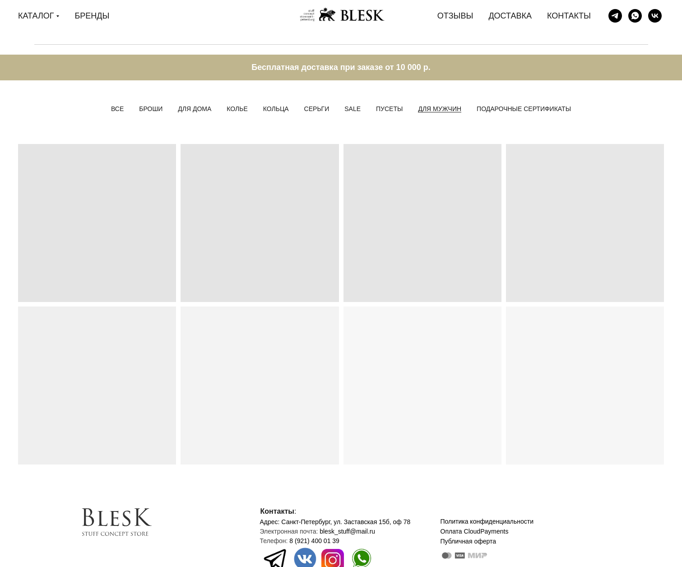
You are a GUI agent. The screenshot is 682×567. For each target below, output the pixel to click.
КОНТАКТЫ (569, 15)
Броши (150, 108)
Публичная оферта (468, 541)
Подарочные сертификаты (524, 108)
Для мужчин (439, 108)
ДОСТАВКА (510, 15)
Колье (237, 108)
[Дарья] (635, 16)
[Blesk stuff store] (615, 16)
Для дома (194, 108)
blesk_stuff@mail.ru (347, 531)
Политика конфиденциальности (487, 521)
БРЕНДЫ (91, 15)
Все (117, 108)
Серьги (316, 108)
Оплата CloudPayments (475, 531)
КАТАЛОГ (36, 15)
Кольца (276, 108)
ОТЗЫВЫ (455, 15)
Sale (352, 108)
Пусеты (389, 108)
